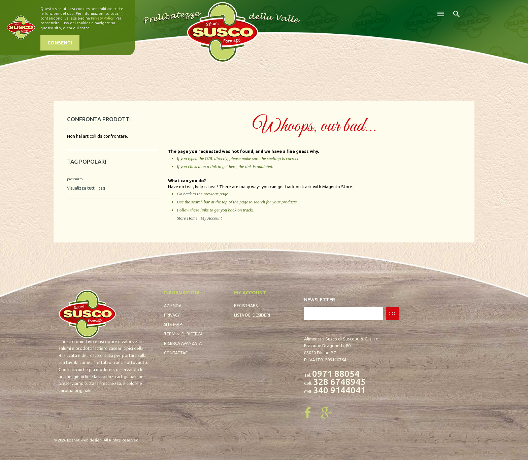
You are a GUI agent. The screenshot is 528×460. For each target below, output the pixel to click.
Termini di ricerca (183, 334)
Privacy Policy (102, 18)
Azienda (173, 305)
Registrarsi (246, 305)
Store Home (187, 218)
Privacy (172, 315)
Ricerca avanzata (183, 343)
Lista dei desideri (252, 315)
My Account (211, 218)
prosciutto (74, 179)
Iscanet (73, 440)
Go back (184, 193)
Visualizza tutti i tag (86, 188)
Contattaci (176, 353)
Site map (173, 324)
